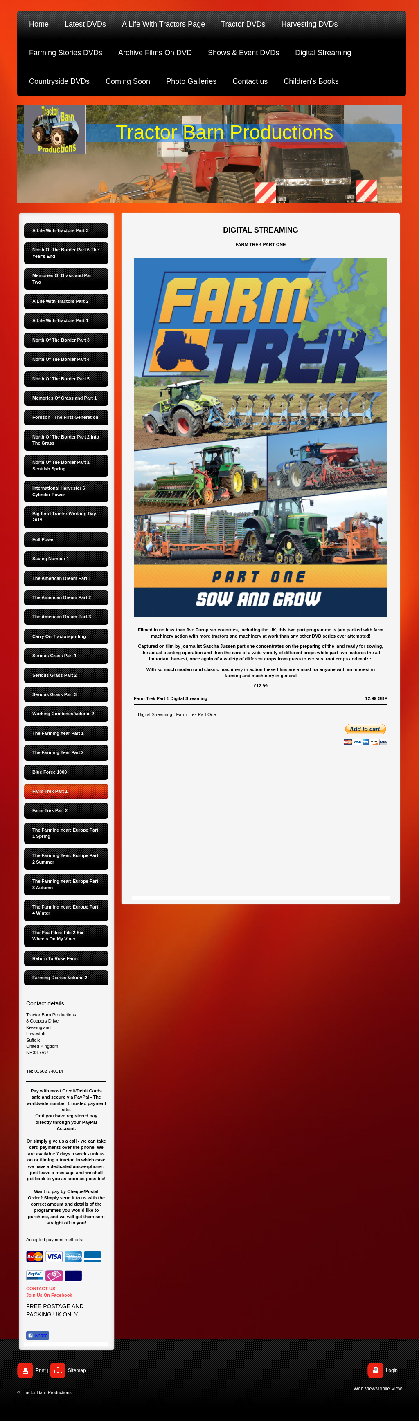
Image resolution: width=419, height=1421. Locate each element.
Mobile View (389, 1389)
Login (392, 1370)
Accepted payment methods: (54, 1239)
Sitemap (77, 1370)
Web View (365, 1389)
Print (41, 1370)
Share (37, 1335)
